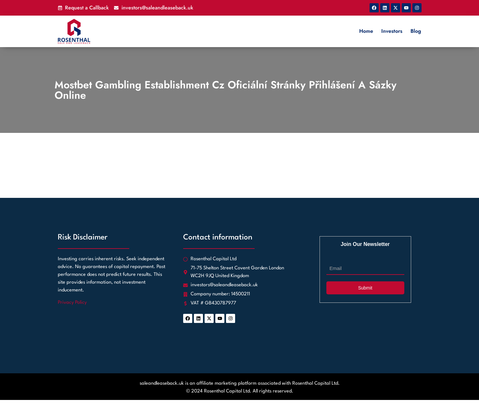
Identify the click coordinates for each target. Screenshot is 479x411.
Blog (415, 31)
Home (366, 31)
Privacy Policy (72, 302)
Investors (391, 31)
